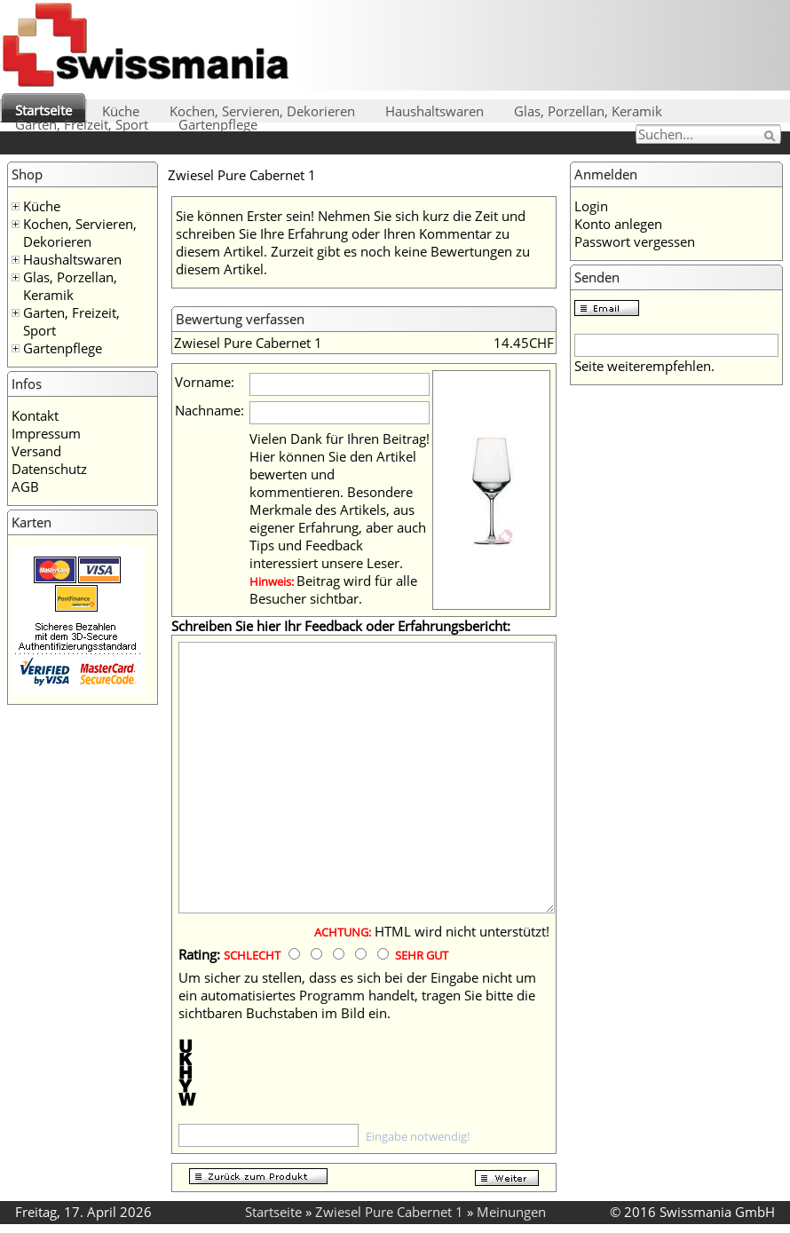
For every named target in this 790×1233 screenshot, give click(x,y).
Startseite (43, 110)
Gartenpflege (217, 124)
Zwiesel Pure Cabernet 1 (389, 1212)
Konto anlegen (618, 224)
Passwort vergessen (634, 241)
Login (591, 206)
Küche (120, 111)
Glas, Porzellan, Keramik (588, 111)
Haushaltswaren (434, 111)
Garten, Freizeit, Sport (81, 124)
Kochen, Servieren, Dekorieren (262, 111)
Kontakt (35, 415)
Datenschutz (49, 469)
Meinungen (511, 1212)
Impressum (46, 433)
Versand (36, 451)
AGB (25, 486)
